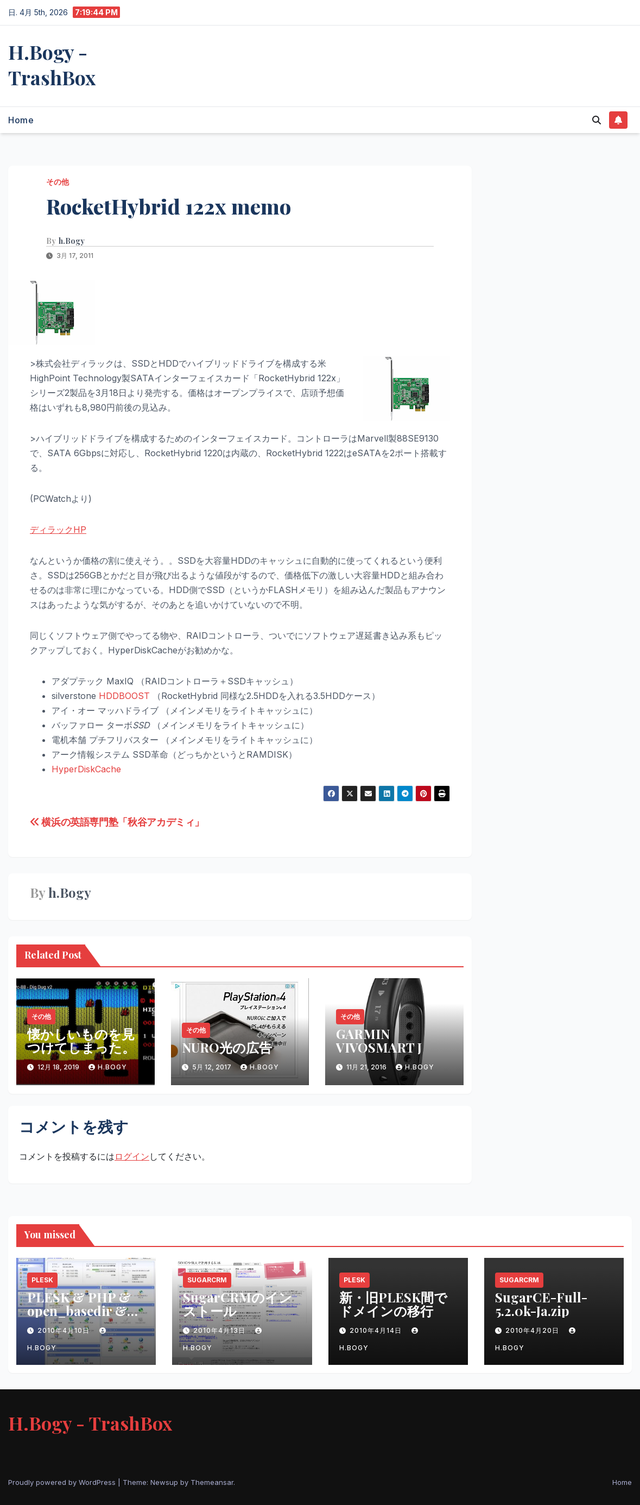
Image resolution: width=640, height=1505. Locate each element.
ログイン (132, 1156)
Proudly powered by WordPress (63, 1482)
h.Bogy (72, 241)
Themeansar (212, 1482)
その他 (57, 181)
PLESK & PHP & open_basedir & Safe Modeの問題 (79, 1310)
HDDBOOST (124, 695)
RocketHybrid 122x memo (168, 206)
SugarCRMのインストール (237, 1303)
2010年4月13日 (220, 1330)
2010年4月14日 (377, 1330)
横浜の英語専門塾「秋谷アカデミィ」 (117, 822)
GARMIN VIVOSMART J (379, 1040)
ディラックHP (58, 529)
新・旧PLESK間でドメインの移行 (393, 1303)
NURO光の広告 (227, 1047)
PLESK (42, 1280)
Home (21, 120)
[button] (596, 120)
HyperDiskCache (86, 769)
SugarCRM (207, 1280)
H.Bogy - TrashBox (52, 64)
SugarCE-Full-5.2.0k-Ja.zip (541, 1303)
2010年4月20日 (533, 1330)
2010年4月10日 (64, 1330)
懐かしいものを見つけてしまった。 (81, 1040)
